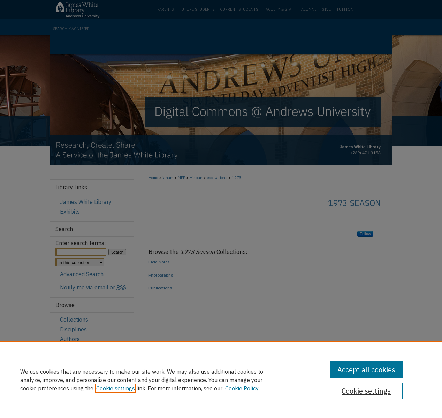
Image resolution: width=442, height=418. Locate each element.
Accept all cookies (366, 369)
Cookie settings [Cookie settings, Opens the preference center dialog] (366, 391)
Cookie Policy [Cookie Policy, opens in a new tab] (242, 388)
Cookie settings (115, 388)
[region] (221, 379)
